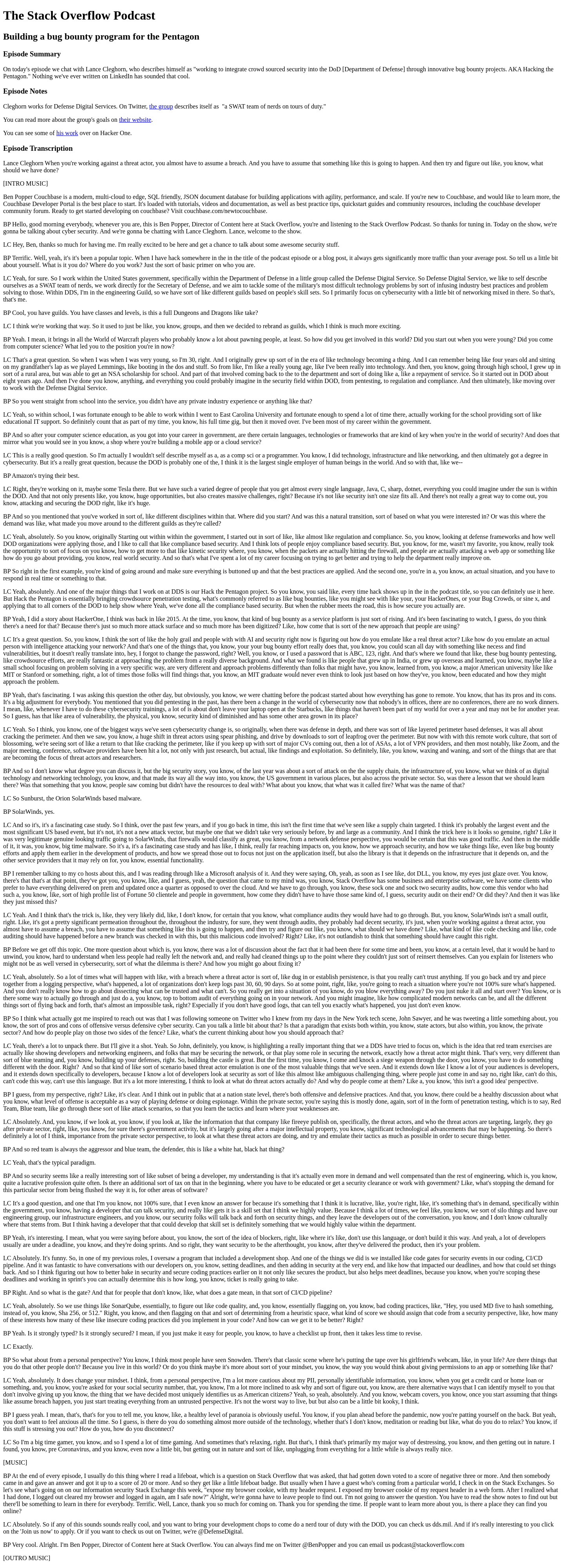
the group (161, 106)
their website (135, 119)
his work (67, 133)
